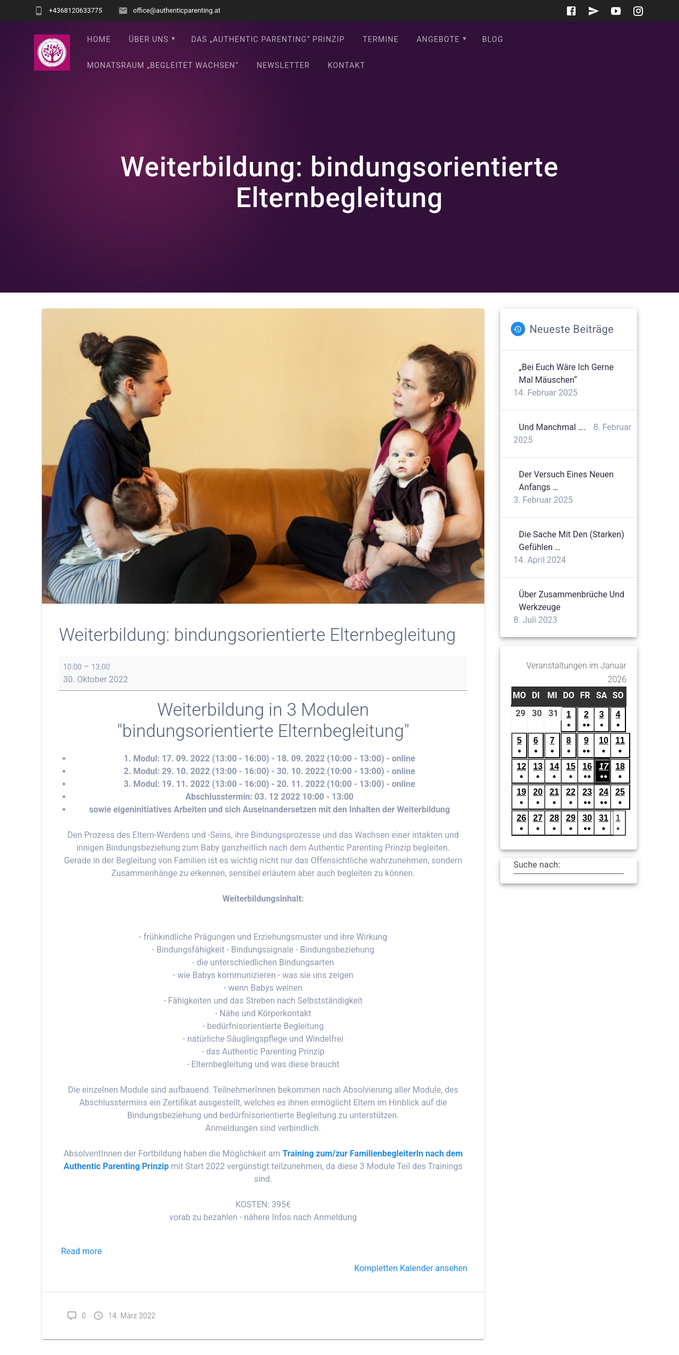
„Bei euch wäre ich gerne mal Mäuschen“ (566, 373)
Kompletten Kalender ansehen (410, 1268)
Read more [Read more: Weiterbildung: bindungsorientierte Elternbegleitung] (81, 1251)
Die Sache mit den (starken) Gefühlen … (571, 540)
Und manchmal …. (552, 427)
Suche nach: (536, 864)
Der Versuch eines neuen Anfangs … (566, 480)
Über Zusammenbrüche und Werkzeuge (571, 600)
